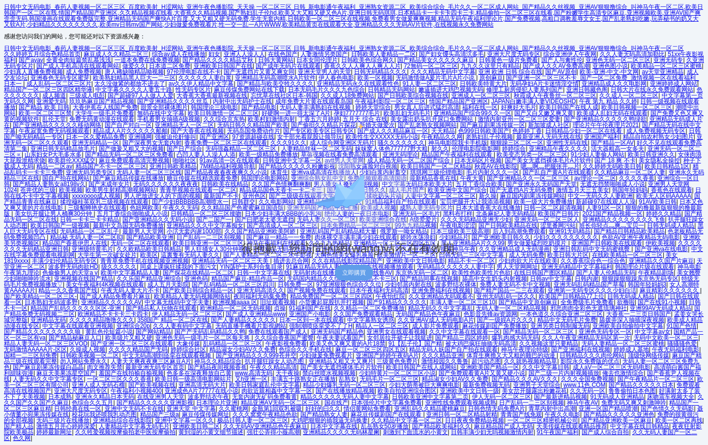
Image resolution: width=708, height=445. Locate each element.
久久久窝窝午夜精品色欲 (265, 414)
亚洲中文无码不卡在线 (134, 408)
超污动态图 (486, 361)
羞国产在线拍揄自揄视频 (131, 373)
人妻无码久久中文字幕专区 (48, 379)
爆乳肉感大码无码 (515, 337)
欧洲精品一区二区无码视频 (235, 308)
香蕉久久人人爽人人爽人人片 (362, 66)
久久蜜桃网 (233, 408)
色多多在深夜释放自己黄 (199, 373)
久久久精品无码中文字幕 (443, 71)
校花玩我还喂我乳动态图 (104, 414)
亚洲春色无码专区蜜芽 (59, 77)
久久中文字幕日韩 (545, 367)
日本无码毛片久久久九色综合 (326, 89)
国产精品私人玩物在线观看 (161, 308)
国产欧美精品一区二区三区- (40, 296)
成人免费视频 (83, 71)
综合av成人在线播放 (179, 54)
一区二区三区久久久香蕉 (119, 379)
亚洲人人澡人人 (244, 54)
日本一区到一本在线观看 (311, 320)
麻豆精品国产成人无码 (503, 426)
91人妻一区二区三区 (429, 83)
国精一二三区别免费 (30, 355)
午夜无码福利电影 (675, 349)
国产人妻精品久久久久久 (243, 320)
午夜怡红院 (390, 296)
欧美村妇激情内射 (271, 119)
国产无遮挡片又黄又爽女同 (259, 71)
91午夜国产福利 (558, 432)
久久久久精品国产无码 (138, 349)
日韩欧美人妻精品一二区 (383, 54)
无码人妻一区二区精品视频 (511, 308)
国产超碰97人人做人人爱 (140, 95)
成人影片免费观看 (435, 325)
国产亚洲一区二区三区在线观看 (131, 343)
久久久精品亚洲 (442, 355)
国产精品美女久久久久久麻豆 (436, 60)
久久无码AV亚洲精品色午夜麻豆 (265, 426)
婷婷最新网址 (54, 432)
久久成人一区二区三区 (628, 95)
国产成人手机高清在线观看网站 (77, 66)
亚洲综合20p (133, 325)
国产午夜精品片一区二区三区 (656, 379)
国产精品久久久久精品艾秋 (218, 60)
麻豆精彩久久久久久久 (670, 290)
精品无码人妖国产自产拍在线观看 (453, 349)
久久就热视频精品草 (530, 361)
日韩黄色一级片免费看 (508, 60)
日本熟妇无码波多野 (51, 302)
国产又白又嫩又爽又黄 (543, 113)
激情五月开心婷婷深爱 (65, 426)
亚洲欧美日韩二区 (196, 426)
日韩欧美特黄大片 (483, 83)
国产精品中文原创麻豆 (528, 302)
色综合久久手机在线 (305, 349)
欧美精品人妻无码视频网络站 (192, 296)
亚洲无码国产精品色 (337, 331)
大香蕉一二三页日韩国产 (638, 314)
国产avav (31, 60)
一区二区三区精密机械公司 (542, 420)
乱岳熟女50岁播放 (385, 426)
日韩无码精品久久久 (380, 71)
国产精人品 (18, 426)
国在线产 (336, 402)
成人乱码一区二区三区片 (59, 83)
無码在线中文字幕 (160, 113)
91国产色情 (682, 325)
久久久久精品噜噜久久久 (101, 320)
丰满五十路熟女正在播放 (303, 379)
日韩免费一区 (295, 284)
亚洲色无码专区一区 (605, 331)
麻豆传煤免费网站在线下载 (249, 89)
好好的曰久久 (323, 408)
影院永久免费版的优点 (590, 361)
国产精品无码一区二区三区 (539, 331)
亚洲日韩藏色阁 (587, 89)
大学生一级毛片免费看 (104, 113)
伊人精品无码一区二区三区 (187, 314)
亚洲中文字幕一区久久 (184, 420)
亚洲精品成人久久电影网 (614, 83)
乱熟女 (347, 379)
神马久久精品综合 (217, 361)
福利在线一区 (480, 107)
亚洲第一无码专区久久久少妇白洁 (592, 290)
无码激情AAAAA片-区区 (35, 349)
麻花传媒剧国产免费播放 (494, 325)
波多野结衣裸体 (455, 284)
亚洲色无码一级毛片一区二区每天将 (203, 337)
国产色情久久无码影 (667, 408)
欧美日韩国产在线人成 (568, 107)
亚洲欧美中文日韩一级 (469, 390)
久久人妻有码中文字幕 (182, 325)
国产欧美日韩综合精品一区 (198, 290)
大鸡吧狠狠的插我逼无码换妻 (329, 420)
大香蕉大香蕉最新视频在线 (212, 95)
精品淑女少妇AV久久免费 (242, 349)
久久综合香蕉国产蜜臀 (284, 337)
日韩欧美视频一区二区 (89, 355)
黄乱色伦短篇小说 (109, 331)
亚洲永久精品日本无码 (104, 396)
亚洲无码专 (668, 60)
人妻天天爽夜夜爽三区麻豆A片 (151, 361)
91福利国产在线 (310, 308)
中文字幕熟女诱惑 (370, 320)
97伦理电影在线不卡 (193, 71)
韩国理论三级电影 (214, 107)
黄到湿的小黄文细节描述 (210, 432)
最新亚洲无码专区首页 (154, 367)
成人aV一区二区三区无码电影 (612, 367)
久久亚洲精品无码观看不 (441, 296)
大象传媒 (188, 343)
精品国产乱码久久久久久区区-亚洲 (76, 308)
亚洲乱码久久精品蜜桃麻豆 (429, 408)
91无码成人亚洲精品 (617, 396)
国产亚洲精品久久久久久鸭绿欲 (605, 119)
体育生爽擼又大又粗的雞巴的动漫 (512, 355)
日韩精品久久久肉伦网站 (592, 355)
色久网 (21, 438)
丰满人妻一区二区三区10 (462, 302)
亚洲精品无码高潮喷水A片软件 (275, 77)
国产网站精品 (153, 331)
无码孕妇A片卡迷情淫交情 (544, 83)
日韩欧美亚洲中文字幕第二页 (430, 396)
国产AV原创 (560, 71)
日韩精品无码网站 (391, 89)
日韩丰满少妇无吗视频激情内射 (492, 432)
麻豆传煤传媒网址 (205, 414)
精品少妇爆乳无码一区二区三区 (344, 384)
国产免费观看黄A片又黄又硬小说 (482, 373)
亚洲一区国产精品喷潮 (608, 408)
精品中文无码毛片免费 (566, 320)
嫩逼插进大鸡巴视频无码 (450, 89)
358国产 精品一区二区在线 (172, 320)
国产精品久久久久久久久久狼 (43, 331)
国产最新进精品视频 (560, 396)
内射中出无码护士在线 (242, 101)
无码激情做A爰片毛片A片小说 (436, 77)
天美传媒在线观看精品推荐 (571, 426)
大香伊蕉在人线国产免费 (105, 107)
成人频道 (54, 95)
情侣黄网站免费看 (367, 408)
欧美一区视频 (375, 77)
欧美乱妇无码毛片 (407, 113)
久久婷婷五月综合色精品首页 (42, 54)
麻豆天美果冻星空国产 (65, 373)
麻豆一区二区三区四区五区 (370, 349)
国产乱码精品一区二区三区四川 (233, 284)
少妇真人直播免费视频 (33, 71)
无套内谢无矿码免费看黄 (264, 396)
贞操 (280, 308)
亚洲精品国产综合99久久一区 (472, 113)
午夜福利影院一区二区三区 (390, 101)
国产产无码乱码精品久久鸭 (210, 331)
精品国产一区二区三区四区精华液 (48, 89)
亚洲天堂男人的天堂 (324, 71)
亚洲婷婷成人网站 (673, 83)
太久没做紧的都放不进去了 (129, 83)
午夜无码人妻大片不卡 (130, 290)
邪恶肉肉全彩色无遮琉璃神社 (588, 308)
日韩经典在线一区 (77, 408)
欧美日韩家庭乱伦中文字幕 (264, 384)
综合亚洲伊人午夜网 (569, 54)
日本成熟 (60, 396)
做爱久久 (134, 66)
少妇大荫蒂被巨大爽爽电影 (424, 384)
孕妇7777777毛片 (357, 113)
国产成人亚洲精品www (256, 314)
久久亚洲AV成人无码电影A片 (436, 320)
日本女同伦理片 (317, 60)
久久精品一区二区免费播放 (369, 308)
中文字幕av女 (653, 331)
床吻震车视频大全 (670, 396)
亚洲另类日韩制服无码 (560, 325)
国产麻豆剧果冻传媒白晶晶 (48, 367)
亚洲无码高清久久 (260, 290)
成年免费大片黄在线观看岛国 (313, 101)
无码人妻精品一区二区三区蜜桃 (623, 343)
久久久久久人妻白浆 (205, 77)
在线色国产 (282, 54)
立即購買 (354, 272)
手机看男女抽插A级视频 (168, 119)
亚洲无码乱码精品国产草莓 (589, 284)
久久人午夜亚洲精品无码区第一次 (586, 337)
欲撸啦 (626, 302)
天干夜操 (287, 373)
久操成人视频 (87, 349)
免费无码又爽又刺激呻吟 (633, 402)
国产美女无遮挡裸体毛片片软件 (341, 367)
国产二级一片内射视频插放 (564, 373)
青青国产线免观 (521, 414)
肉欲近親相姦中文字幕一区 (276, 390)
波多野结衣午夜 (208, 396)
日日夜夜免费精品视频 (474, 420)
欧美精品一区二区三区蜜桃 (666, 66)
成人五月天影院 (168, 284)
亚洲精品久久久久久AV (111, 302)
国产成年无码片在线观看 (288, 66)
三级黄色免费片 (397, 361)
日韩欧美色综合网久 (367, 60)
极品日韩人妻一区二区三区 (252, 420)
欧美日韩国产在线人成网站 (421, 367)
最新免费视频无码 (486, 384)
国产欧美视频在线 (152, 384)
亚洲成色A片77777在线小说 (201, 390)
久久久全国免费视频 (587, 379)
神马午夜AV (582, 402)
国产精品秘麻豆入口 (75, 337)
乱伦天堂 (54, 119)
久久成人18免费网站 (347, 95)
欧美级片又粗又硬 (128, 337)
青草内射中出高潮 (552, 408)
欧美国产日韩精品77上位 (571, 296)
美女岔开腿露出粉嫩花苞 (534, 390)
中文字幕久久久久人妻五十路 (133, 89)
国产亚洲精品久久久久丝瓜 (173, 101)
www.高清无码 (254, 373)
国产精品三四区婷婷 (461, 337)
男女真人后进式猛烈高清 (426, 107)
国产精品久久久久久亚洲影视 (155, 402)
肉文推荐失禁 (104, 367)
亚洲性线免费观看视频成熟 (460, 402)
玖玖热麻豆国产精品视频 (101, 101)
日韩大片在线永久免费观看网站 (652, 89)
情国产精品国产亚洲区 (458, 101)
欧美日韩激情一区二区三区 (223, 113)
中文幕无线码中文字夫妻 (177, 302)
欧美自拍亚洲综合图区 (407, 390)
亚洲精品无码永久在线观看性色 (358, 83)
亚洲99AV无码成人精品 (660, 308)
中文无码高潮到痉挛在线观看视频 (167, 355)
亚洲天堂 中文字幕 (191, 408)
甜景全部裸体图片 (164, 107)
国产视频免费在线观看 (316, 290)
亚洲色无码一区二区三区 (618, 60)
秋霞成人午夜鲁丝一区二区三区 (555, 95)
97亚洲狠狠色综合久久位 (349, 284)
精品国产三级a (159, 414)
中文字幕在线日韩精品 (639, 426)
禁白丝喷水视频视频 (328, 373)
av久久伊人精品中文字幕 (201, 83)
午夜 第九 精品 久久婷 (608, 101)
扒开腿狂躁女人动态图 (275, 361)
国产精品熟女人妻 (324, 414)
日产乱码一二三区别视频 (531, 402)
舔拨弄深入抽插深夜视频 (631, 320)
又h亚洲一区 (251, 379)
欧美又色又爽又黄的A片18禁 (347, 343)
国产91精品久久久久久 (396, 302)
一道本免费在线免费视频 (147, 60)
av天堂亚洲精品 (662, 71)
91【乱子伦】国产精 (415, 343)
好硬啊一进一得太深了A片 (296, 113)
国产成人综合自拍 (605, 432)
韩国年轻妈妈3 (647, 284)
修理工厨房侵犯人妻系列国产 (524, 89)
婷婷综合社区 (188, 349)
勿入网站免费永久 (83, 361)
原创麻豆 (491, 77)
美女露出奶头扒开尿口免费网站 (432, 119)
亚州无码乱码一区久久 (505, 296)
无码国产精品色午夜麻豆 (428, 314)
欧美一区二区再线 (679, 420)
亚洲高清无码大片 (202, 384)
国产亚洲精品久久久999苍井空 (256, 355)
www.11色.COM (584, 384)
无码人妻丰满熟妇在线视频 (316, 107)
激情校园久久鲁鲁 (445, 361)
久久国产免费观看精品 (362, 314)
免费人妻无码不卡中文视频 (515, 284)
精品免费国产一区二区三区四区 (331, 296)
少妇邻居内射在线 (408, 284)
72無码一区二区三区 (430, 66)
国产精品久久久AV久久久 (525, 379)
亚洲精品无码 (48, 320)
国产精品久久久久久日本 (641, 384)
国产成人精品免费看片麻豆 (115, 296)
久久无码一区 (587, 390)
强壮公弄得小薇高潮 (273, 432)
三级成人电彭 (87, 95)
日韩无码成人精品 (630, 296)
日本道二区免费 (169, 66)
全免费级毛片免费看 (587, 302)
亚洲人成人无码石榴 (98, 384)
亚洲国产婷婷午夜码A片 (387, 355)
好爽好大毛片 (518, 107)
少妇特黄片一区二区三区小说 (397, 373)
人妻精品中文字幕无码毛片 (134, 426)
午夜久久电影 (562, 414)
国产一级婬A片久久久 (505, 320)
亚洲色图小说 (610, 66)
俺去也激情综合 (623, 373)
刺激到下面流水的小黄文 (415, 432)
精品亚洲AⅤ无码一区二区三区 (281, 402)
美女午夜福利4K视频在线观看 (105, 284)
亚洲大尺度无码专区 (513, 54)
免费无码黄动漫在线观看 (101, 119)
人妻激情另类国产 (324, 54)
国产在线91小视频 (661, 302)
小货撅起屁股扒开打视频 (331, 302)
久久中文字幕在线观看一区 (464, 331)
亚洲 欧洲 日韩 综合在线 (510, 71)
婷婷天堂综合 (373, 107)
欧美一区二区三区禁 (45, 113)
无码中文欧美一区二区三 (666, 337)
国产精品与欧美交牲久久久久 (275, 83)
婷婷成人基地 (631, 349)
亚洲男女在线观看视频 (396, 331)
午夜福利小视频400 (136, 390)
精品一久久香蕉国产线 (67, 290)
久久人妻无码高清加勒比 (632, 54)
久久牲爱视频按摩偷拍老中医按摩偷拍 (125, 432)
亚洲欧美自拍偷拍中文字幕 (627, 325)
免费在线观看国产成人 (277, 331)
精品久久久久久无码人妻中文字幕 (344, 396)
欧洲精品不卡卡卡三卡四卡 (113, 314)
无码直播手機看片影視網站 (250, 325)
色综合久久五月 (92, 402)
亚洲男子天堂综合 (536, 384)
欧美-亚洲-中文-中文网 (609, 71)
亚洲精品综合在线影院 (122, 420)
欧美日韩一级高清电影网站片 (193, 379)
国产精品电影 (259, 107)
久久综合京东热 (224, 119)
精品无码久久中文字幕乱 (440, 308)
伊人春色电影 (336, 77)
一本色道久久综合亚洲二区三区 (561, 314)
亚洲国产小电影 (309, 314)
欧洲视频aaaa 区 (235, 302)
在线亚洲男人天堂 (160, 396)
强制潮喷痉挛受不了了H (321, 325)
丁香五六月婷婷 (319, 119)
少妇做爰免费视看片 (326, 355)
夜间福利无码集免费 (260, 296)
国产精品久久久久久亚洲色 (619, 414)
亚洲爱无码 (51, 101)
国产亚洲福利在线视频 (580, 349)
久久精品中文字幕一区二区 (406, 420)
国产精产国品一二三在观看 (509, 290)
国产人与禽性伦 (562, 60)
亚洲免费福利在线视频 (441, 290)
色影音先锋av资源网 (490, 314)
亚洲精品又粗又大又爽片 (341, 361)
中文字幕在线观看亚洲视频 (77, 325)
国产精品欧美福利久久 (441, 426)
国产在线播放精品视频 (345, 390)
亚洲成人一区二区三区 (480, 95)
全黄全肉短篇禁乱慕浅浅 (78, 60)
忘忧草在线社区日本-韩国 (284, 95)
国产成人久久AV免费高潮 (556, 66)
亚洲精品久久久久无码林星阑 (341, 432)
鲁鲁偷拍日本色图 (632, 390)
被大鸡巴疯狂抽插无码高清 (480, 343)
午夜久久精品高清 (273, 367)
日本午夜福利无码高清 (379, 290)
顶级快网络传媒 (648, 355)
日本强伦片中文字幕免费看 (386, 402)
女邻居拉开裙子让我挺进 (399, 337)
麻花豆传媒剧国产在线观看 (387, 414)
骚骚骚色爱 (682, 343)
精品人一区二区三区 (382, 325)
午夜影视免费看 (286, 343)
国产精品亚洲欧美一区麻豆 (616, 420)
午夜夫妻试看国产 (340, 337)
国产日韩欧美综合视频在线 (413, 95)
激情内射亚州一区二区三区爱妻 (519, 119)
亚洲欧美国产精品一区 (489, 367)
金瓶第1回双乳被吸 (277, 408)
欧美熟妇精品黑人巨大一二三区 (134, 77)
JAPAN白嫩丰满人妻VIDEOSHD (533, 101)
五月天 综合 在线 (365, 119)
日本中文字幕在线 (333, 426)
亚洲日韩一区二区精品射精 (461, 414)
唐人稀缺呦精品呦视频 (134, 71)
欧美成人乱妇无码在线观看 (612, 113)
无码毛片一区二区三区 (389, 379)
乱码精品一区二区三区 (232, 343)
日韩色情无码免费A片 (496, 408)
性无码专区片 (193, 89)
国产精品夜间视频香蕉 (217, 367)
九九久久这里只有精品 (490, 66)
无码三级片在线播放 (62, 420)
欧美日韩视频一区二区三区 (636, 107)
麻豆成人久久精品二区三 (116, 54)
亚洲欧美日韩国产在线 (223, 66)
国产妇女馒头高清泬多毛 (451, 54)
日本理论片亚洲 (216, 402)
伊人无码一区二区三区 (501, 396)
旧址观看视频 (277, 302)
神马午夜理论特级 (524, 349)
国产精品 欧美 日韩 (44, 107)
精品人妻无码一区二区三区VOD (46, 343)
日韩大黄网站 (276, 60)
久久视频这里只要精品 (548, 343)
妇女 (214, 54)
